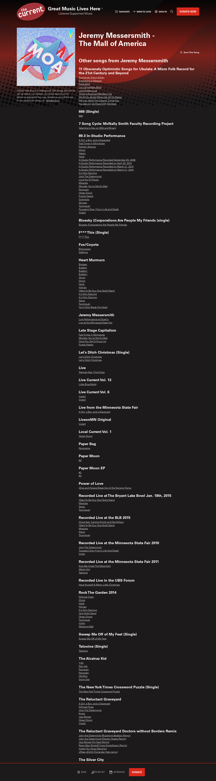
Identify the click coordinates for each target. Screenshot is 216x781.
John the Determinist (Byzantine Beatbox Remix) (104, 736)
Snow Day (84, 679)
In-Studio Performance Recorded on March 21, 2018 (106, 170)
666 (81, 116)
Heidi (81, 157)
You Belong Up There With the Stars (97, 104)
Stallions (83, 252)
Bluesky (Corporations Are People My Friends (103, 225)
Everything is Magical (90, 81)
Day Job (83, 666)
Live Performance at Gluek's (94, 319)
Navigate (122, 11)
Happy (82, 153)
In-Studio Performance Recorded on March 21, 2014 (106, 167)
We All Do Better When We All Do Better (100, 97)
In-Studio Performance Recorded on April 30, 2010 (105, 163)
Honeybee (84, 84)
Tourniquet (84, 206)
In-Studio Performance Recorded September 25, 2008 (107, 160)
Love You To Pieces (89, 180)
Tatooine (83, 573)
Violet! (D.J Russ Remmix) (93, 749)
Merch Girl (84, 569)
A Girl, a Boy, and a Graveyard (94, 140)
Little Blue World (87, 384)
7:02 (81, 663)
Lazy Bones (85, 717)
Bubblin (83, 268)
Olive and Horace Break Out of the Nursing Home (105, 488)
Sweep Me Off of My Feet (92, 639)
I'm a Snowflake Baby (90, 87)
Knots (82, 714)
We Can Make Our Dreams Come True (99, 101)
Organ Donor (85, 193)
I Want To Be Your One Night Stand (97, 291)
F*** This (84, 237)
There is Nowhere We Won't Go (95, 94)
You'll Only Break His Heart (93, 307)
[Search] (171, 11)
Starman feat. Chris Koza (92, 372)
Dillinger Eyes (86, 597)
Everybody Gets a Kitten (91, 77)
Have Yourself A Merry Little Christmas (99, 585)
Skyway (83, 203)
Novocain (84, 190)
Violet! (82, 213)
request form (53, 101)
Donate (137, 772)
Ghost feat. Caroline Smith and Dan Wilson (101, 522)
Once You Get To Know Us (92, 341)
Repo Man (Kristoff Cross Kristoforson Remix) (103, 745)
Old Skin (83, 676)
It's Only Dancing (88, 173)
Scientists (84, 200)
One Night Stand (87, 613)
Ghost (82, 150)
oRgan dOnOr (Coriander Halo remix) (98, 752)
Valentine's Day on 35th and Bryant (97, 128)
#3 (80, 476)
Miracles (83, 183)
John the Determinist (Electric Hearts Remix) (102, 739)
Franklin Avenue (87, 147)
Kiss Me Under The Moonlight (95, 566)
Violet (82, 554)
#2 (80, 473)
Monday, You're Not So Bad (93, 186)
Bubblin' (83, 271)
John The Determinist (90, 176)
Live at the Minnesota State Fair (95, 323)
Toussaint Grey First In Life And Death (99, 551)
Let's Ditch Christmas (90, 357)
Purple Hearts (86, 196)
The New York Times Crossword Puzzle (99, 692)
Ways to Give (142, 11)
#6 (80, 460)
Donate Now (188, 11)
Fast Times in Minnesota (92, 335)
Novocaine (84, 448)
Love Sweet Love (88, 91)
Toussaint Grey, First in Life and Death (99, 209)
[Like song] (189, 52)
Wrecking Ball (86, 627)
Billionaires (85, 249)
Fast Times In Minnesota (92, 144)
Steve (82, 301)
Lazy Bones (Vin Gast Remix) (94, 742)
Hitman (83, 288)
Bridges (83, 264)
